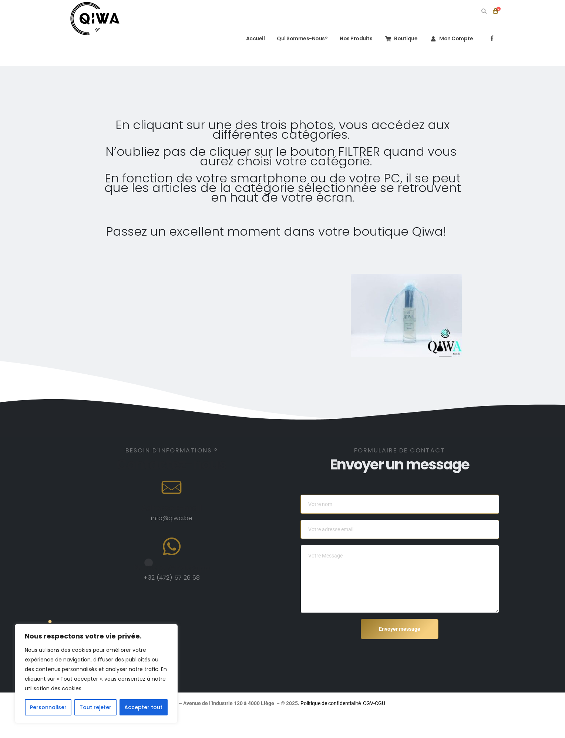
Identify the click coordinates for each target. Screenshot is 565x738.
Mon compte (451, 38)
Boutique (400, 38)
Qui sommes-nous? (302, 38)
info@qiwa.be (171, 517)
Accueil (250, 38)
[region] (96, 673)
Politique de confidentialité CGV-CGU (429, 703)
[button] (484, 11)
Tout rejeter (95, 707)
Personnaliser (48, 707)
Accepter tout (143, 707)
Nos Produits (356, 38)
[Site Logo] (95, 18)
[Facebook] (492, 38)
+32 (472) (159, 577)
